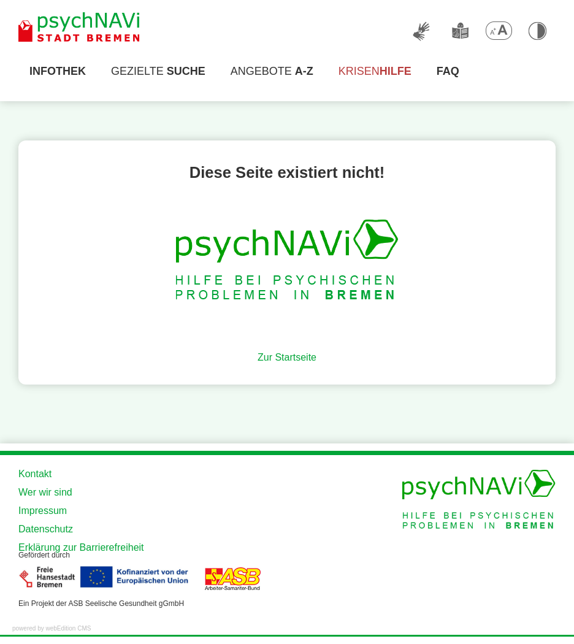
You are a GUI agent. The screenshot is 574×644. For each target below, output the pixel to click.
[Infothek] (57, 71)
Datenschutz (45, 529)
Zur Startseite (287, 357)
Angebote (272, 71)
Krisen (375, 71)
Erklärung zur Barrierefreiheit (81, 547)
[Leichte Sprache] (460, 30)
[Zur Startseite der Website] (79, 27)
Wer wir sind (45, 492)
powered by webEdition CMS (51, 628)
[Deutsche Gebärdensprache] (422, 30)
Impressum (42, 510)
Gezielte (158, 71)
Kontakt (35, 474)
